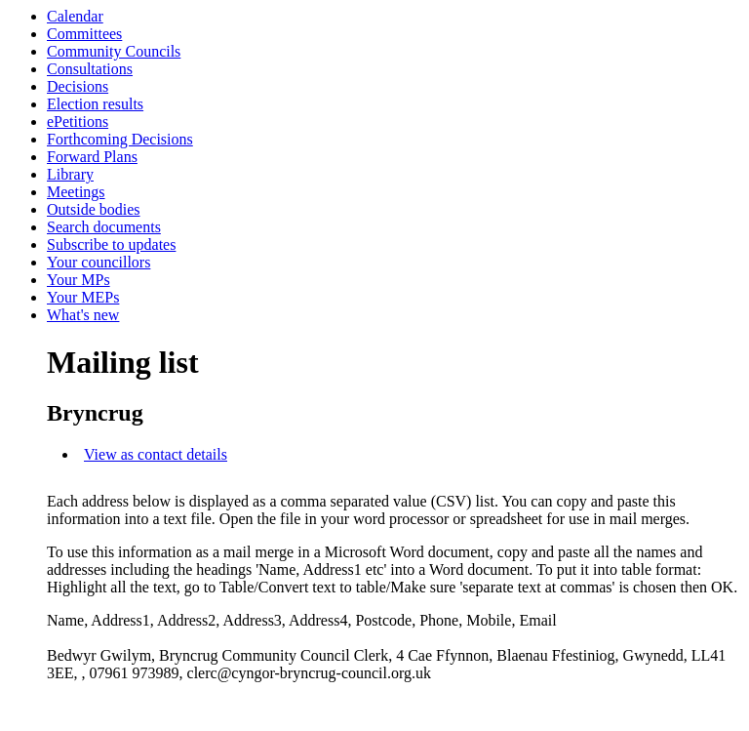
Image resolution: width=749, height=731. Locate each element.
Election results (95, 104)
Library (70, 174)
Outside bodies (93, 209)
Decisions (77, 86)
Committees (84, 33)
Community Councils (113, 51)
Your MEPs (83, 297)
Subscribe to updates (111, 244)
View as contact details (155, 454)
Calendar (75, 16)
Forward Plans (92, 156)
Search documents (104, 227)
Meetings (76, 191)
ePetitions (77, 121)
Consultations (90, 69)
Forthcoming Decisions (120, 139)
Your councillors (98, 262)
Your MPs (78, 279)
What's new (83, 314)
